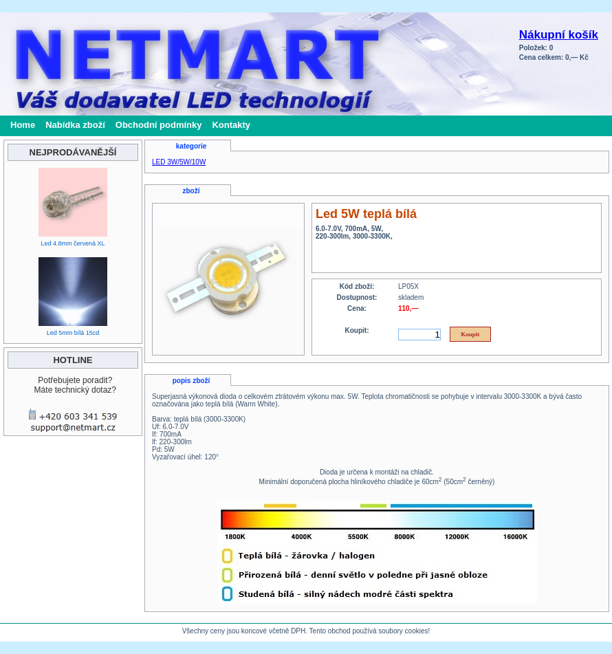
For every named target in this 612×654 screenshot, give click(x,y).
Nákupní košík (558, 34)
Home (22, 125)
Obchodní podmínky (159, 125)
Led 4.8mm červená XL (73, 243)
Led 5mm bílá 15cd (73, 332)
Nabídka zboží (75, 125)
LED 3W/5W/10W (179, 162)
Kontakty (231, 125)
